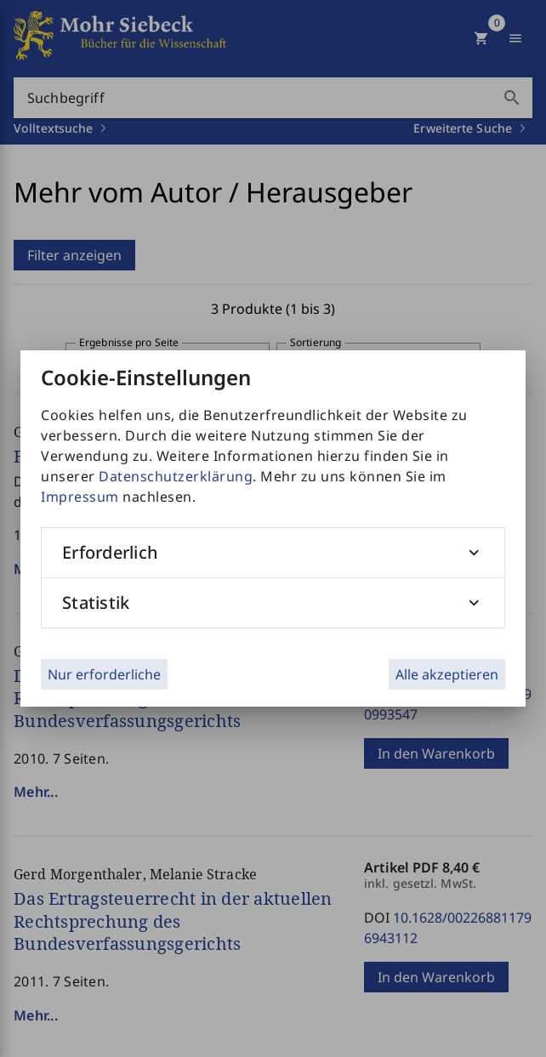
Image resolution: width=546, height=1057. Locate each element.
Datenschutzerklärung (176, 476)
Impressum (80, 496)
